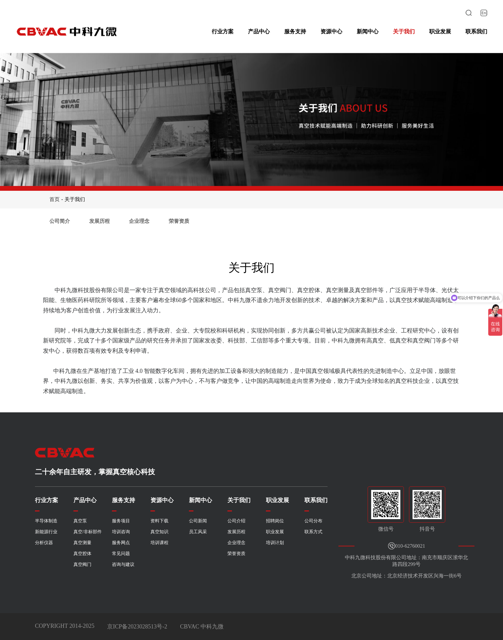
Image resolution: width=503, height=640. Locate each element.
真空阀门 (82, 564)
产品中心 (259, 32)
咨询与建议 (123, 564)
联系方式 (313, 531)
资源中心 (331, 32)
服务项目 (121, 520)
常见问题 (121, 553)
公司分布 (313, 520)
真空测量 (82, 542)
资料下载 (159, 520)
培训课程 (159, 542)
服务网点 (121, 542)
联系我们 (476, 32)
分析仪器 (44, 542)
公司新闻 (198, 520)
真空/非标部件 (87, 531)
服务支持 (295, 32)
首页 (54, 199)
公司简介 (59, 221)
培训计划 (275, 542)
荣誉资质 (179, 221)
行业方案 (223, 32)
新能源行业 (46, 531)
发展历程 (99, 221)
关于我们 (404, 32)
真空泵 (80, 520)
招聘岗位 (275, 520)
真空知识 (159, 531)
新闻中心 (368, 32)
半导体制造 (46, 520)
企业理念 (139, 221)
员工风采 (198, 531)
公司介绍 (236, 520)
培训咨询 (121, 531)
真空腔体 (82, 553)
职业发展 (440, 32)
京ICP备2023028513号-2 (137, 626)
